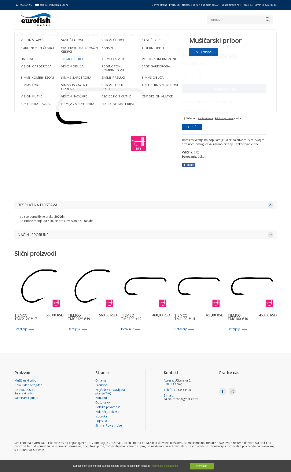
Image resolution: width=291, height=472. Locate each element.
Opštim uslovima (205, 118)
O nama (100, 380)
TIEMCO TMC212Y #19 (79, 317)
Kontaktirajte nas (230, 4)
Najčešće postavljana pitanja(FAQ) (200, 4)
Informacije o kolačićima (164, 465)
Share (189, 165)
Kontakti (101, 398)
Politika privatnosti (108, 407)
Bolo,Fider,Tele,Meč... (65, 35)
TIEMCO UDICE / (67, 47)
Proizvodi (174, 4)
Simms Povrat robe (266, 4)
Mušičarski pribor (29, 35)
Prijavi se (248, 4)
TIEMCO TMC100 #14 (184, 317)
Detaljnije (24, 329)
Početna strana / (24, 47)
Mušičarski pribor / (46, 47)
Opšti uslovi (103, 402)
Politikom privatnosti (224, 118)
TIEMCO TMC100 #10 (238, 317)
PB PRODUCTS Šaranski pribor (111, 35)
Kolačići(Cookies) (107, 412)
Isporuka (101, 416)
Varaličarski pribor (155, 35)
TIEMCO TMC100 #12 (131, 317)
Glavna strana (159, 4)
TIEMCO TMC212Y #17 (25, 317)
